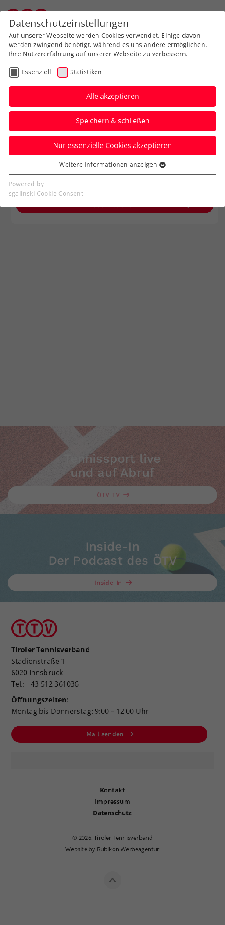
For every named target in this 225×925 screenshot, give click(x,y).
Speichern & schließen (113, 121)
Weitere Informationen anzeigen (112, 164)
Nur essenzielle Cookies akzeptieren (112, 145)
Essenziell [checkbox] (36, 72)
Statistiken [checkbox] (86, 72)
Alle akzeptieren (112, 96)
